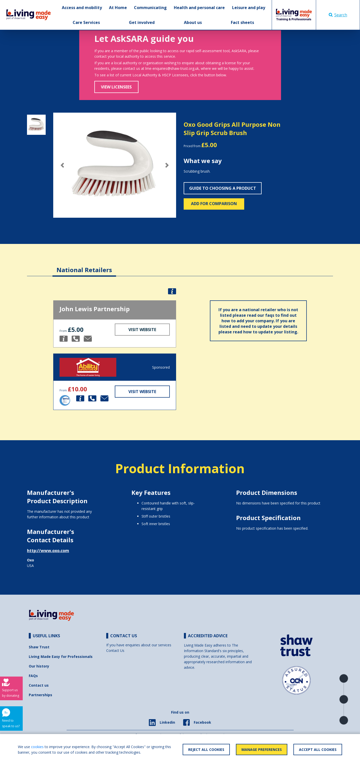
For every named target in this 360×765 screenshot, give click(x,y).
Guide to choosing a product (222, 188)
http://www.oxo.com (48, 550)
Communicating (150, 7)
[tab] (84, 266)
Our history (39, 666)
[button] (62, 165)
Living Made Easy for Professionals (61, 656)
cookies (37, 746)
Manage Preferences (261, 749)
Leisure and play (248, 7)
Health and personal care (199, 7)
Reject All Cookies (206, 749)
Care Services (86, 22)
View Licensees (116, 87)
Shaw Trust (39, 647)
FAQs (33, 675)
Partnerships (40, 694)
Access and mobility (82, 7)
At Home (118, 7)
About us (193, 22)
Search (338, 15)
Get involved (142, 22)
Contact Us (115, 650)
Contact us (39, 685)
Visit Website (142, 329)
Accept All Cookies (318, 749)
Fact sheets (242, 22)
